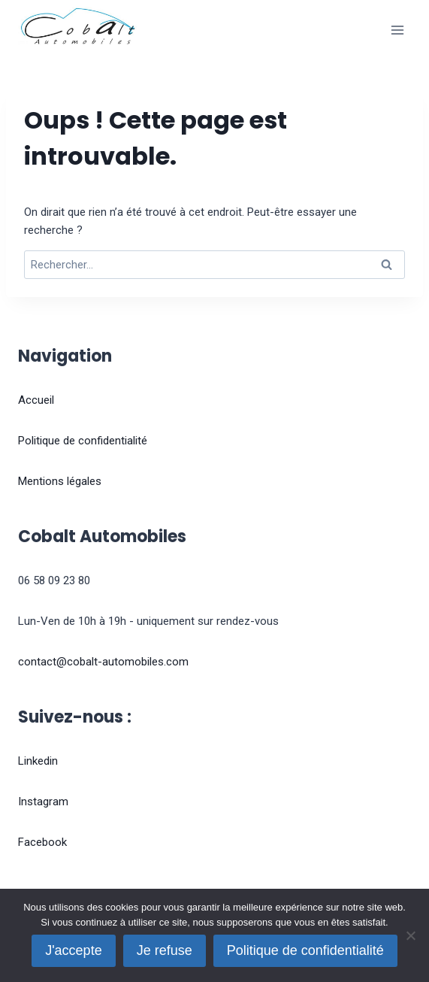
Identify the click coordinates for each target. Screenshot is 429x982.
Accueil (36, 400)
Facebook (42, 842)
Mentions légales (59, 481)
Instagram (43, 801)
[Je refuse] (410, 935)
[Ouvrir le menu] (397, 29)
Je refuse (164, 950)
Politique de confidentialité (82, 440)
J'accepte (73, 950)
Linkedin (38, 761)
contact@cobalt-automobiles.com (103, 661)
